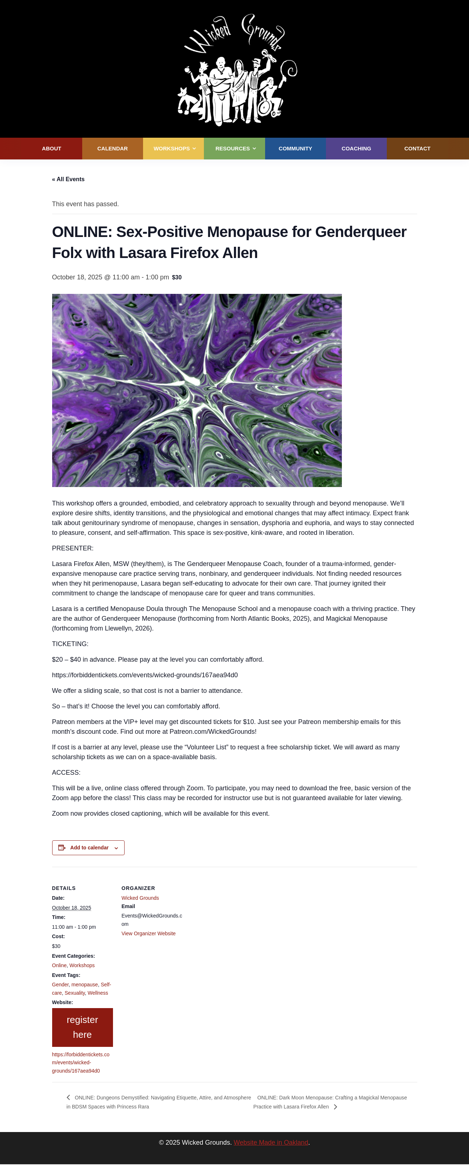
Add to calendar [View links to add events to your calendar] (89, 847)
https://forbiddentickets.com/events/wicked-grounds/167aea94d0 (81, 1063)
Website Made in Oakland (271, 1143)
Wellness (98, 993)
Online (59, 965)
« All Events (68, 179)
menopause (84, 984)
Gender (60, 984)
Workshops (82, 965)
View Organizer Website (149, 933)
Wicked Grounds (140, 898)
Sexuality (75, 993)
